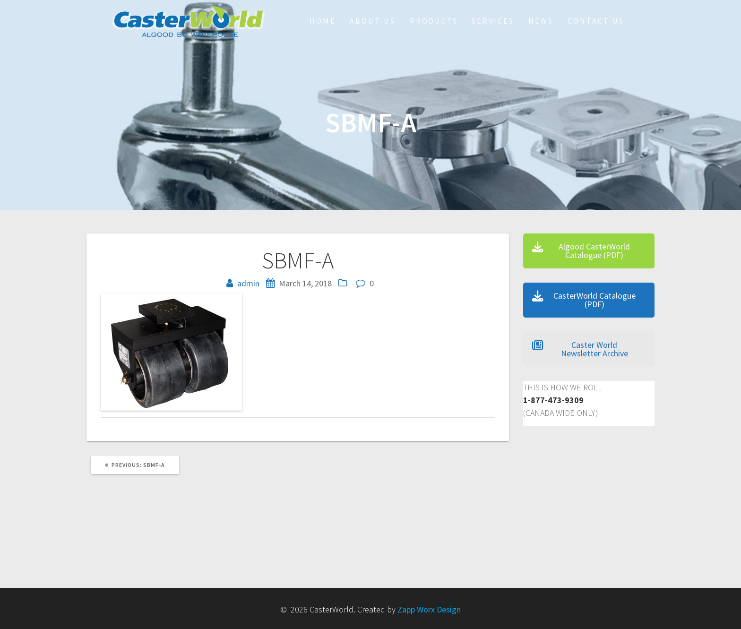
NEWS (540, 21)
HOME (323, 21)
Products (434, 21)
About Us (373, 21)
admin (248, 283)
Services (493, 21)
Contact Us (596, 21)
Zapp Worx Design (429, 609)
